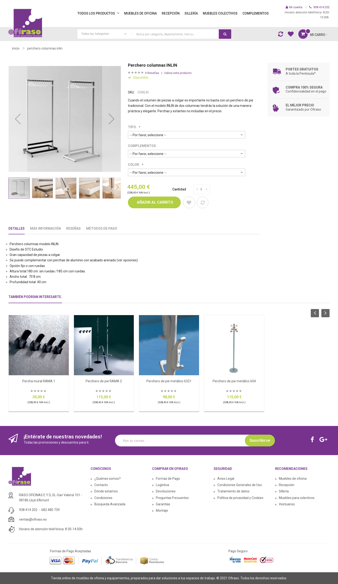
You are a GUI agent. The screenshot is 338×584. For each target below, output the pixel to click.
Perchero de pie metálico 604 (234, 381)
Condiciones (103, 498)
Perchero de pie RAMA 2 (104, 381)
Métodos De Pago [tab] (101, 228)
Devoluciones (166, 491)
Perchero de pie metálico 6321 (169, 381)
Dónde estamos (106, 491)
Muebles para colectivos (297, 498)
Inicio (15, 48)
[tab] (35, 298)
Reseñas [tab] (73, 228)
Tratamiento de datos (233, 491)
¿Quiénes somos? (107, 478)
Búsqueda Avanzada (109, 504)
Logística (162, 485)
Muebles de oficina (293, 478)
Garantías (163, 504)
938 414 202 (28, 510)
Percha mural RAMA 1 (38, 381)
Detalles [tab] (16, 228)
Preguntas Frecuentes (172, 498)
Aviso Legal (225, 478)
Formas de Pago (168, 478)
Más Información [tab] (45, 228)
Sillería (284, 491)
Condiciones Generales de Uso (239, 485)
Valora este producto (178, 73)
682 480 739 (50, 510)
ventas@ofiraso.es (33, 519)
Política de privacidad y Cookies (240, 498)
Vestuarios (287, 504)
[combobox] (154, 34)
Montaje (162, 510)
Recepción (286, 485)
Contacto (101, 485)
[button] (17, 119)
